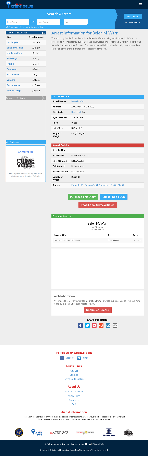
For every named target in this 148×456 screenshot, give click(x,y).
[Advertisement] (26, 118)
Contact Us (74, 400)
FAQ (74, 404)
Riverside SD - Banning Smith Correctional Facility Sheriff (97, 185)
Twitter (82, 358)
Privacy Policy (74, 396)
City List (74, 371)
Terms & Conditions (74, 391)
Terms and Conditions (81, 444)
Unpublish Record (97, 309)
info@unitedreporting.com (57, 444)
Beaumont (76, 112)
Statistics (74, 375)
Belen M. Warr (78, 101)
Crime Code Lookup (74, 379)
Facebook (67, 358)
